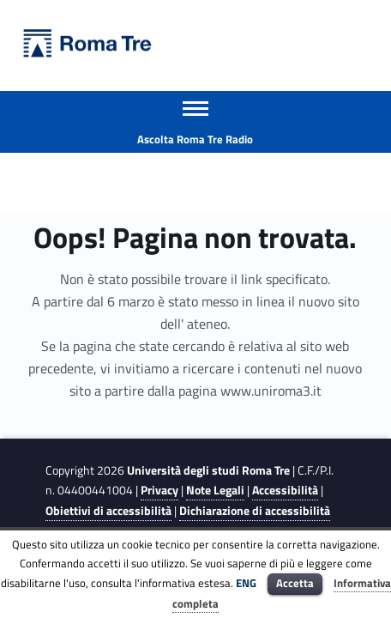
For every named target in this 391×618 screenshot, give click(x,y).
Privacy (159, 490)
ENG (246, 582)
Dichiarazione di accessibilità (254, 510)
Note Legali (215, 490)
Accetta (295, 582)
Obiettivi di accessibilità (108, 510)
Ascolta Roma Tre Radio (195, 139)
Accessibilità (285, 490)
